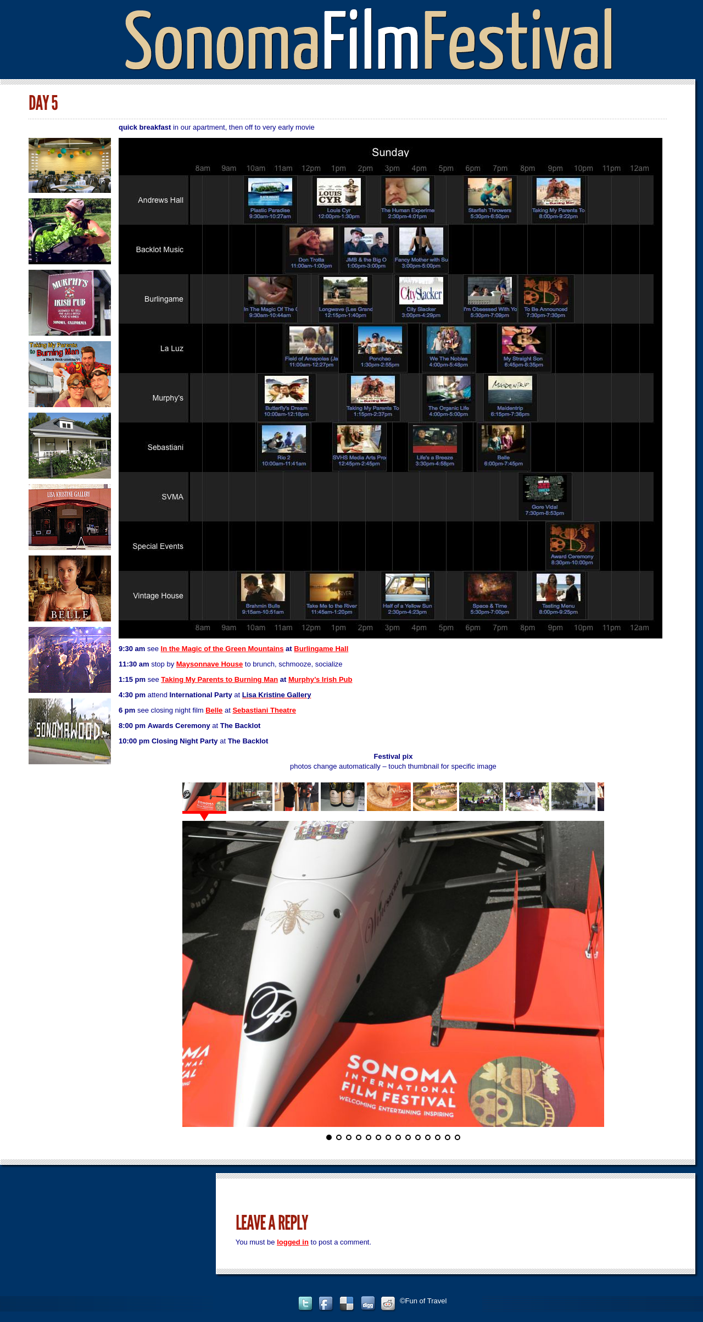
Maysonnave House (209, 664)
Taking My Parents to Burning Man (219, 679)
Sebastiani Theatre (264, 710)
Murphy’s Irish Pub (320, 679)
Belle (213, 710)
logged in (293, 1242)
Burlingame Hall (321, 649)
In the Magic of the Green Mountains (222, 649)
